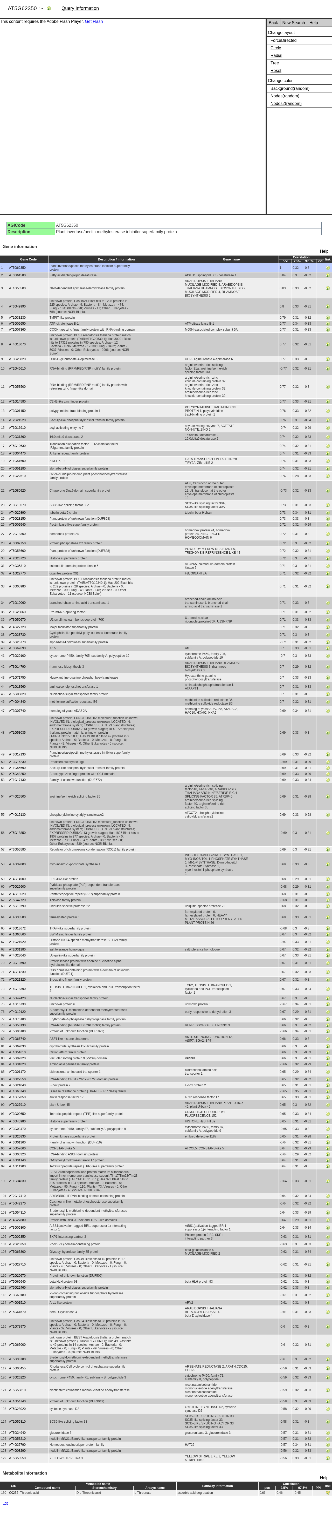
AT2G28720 (17, 558)
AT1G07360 (17, 329)
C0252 (13, 1493)
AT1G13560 (17, 686)
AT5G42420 (17, 998)
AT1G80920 (17, 490)
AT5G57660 (17, 1148)
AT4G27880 (17, 1220)
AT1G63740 (17, 1091)
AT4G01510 (17, 1302)
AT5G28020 (17, 1409)
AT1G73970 (17, 1326)
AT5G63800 (17, 1252)
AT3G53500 (17, 387)
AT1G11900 (17, 1166)
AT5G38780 (17, 1359)
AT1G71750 (17, 677)
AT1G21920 (17, 942)
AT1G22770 (17, 573)
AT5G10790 (17, 906)
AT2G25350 (17, 1244)
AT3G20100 (17, 656)
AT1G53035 (17, 732)
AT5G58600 (17, 551)
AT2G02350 (17, 1236)
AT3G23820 (17, 359)
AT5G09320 (17, 1058)
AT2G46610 (17, 368)
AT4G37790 (17, 1445)
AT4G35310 (17, 566)
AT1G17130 (17, 780)
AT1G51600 (17, 461)
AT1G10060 (17, 603)
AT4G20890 (17, 512)
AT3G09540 (17, 524)
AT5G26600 (17, 886)
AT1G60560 (17, 934)
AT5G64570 (17, 1312)
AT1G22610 (17, 476)
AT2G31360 (17, 437)
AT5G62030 (17, 1046)
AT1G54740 (17, 1401)
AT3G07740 (17, 711)
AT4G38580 (17, 917)
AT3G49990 (17, 306)
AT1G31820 (17, 1064)
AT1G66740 (17, 1039)
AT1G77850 (17, 1097)
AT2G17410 (17, 1196)
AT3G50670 (17, 619)
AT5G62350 (17, 268)
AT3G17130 (17, 754)
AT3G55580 (17, 849)
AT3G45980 (17, 1121)
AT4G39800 (17, 864)
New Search (293, 23)
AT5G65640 (17, 1281)
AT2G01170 (17, 1072)
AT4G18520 (17, 894)
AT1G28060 (17, 612)
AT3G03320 (17, 1154)
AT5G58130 (17, 1025)
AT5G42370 (17, 1203)
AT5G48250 (17, 774)
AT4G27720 (17, 627)
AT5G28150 (17, 518)
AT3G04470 (17, 453)
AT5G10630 (17, 446)
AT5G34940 (17, 1433)
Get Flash (94, 21)
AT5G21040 (17, 1085)
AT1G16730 (17, 1004)
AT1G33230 (17, 317)
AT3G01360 (17, 1142)
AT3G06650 (17, 323)
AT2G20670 (17, 1275)
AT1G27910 (17, 1105)
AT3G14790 (17, 666)
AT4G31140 (17, 1160)
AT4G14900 (17, 879)
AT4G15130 (17, 814)
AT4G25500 (17, 796)
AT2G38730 (17, 635)
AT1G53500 (17, 288)
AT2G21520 (17, 420)
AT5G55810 (17, 1390)
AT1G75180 (17, 1019)
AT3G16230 (17, 762)
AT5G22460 (17, 1287)
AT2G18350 (17, 534)
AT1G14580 (17, 401)
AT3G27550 (17, 1079)
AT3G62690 (17, 648)
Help (313, 23)
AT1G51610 (17, 1052)
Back (273, 23)
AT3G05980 (17, 586)
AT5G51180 (17, 468)
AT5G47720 (17, 900)
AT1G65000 (17, 1345)
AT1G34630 (17, 1181)
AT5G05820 (17, 694)
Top (5, 1503)
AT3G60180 (17, 1295)
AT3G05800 (17, 1227)
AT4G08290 (17, 1450)
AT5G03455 (17, 1368)
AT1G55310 (17, 1421)
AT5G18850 (17, 833)
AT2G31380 (17, 949)
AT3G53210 (17, 1439)
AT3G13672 (17, 928)
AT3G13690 (17, 963)
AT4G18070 (17, 344)
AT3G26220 (17, 1377)
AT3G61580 (17, 275)
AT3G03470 (17, 1129)
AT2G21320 (17, 979)
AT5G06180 (17, 1031)
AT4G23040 (17, 955)
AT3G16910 (17, 428)
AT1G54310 (17, 1212)
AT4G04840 (17, 702)
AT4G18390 (17, 989)
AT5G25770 (17, 642)
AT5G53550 (17, 1458)
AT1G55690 (17, 768)
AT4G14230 (17, 972)
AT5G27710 (17, 1264)
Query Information (80, 8)
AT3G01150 (17, 411)
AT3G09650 (17, 1114)
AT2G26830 (17, 1136)
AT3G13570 (17, 505)
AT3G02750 (17, 543)
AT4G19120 (17, 1012)
